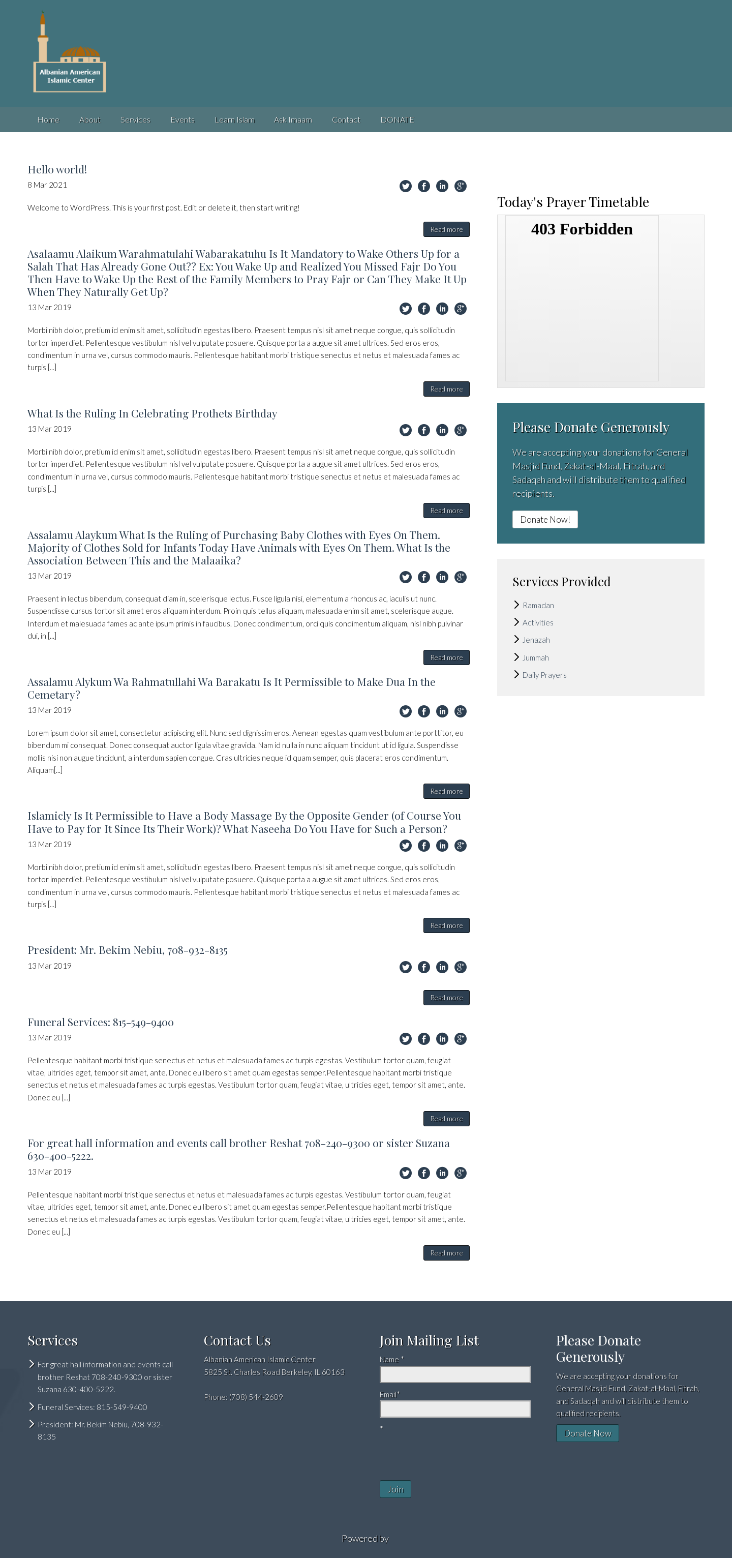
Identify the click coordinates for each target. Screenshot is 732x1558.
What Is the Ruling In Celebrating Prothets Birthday (152, 413)
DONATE (397, 119)
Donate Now (588, 1433)
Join (395, 1489)
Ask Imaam (293, 119)
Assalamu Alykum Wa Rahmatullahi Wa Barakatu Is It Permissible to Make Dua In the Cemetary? (231, 687)
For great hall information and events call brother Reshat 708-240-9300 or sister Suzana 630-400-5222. (238, 1148)
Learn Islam (235, 119)
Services (135, 119)
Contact (346, 119)
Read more (446, 229)
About (90, 119)
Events (182, 119)
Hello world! (57, 169)
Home (48, 119)
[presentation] (439, 1450)
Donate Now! (545, 519)
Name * (392, 1359)
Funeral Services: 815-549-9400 (100, 1021)
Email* (390, 1394)
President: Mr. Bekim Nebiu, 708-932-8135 (127, 949)
